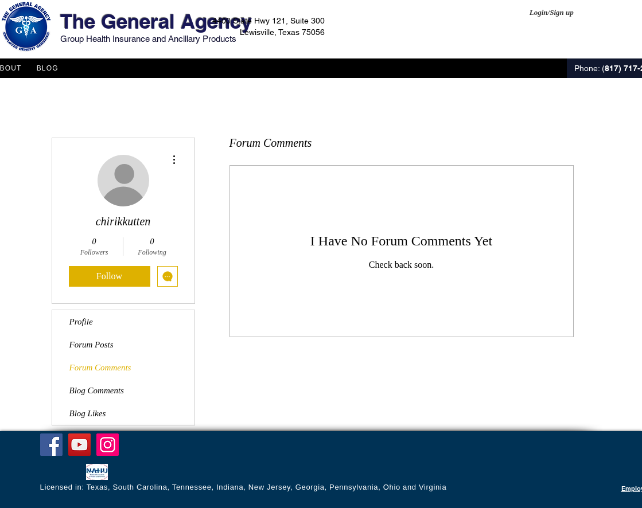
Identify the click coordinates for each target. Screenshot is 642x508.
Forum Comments (100, 367)
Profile (81, 321)
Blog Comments (96, 390)
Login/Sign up (552, 12)
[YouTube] (79, 444)
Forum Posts (91, 344)
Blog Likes (87, 413)
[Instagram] (107, 444)
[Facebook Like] (62, 473)
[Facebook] (51, 444)
